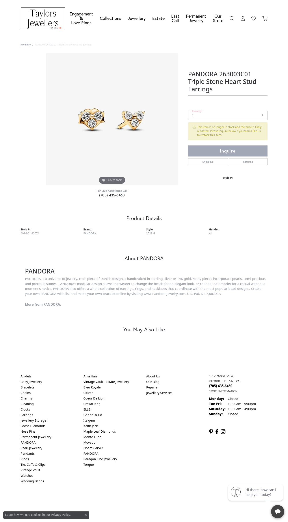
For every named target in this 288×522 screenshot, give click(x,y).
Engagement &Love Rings (81, 18)
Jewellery (137, 18)
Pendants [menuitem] (28, 453)
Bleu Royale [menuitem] (92, 387)
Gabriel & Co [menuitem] (93, 415)
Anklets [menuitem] (26, 376)
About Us (153, 376)
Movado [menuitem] (89, 442)
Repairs (152, 387)
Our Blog (153, 382)
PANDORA (90, 233)
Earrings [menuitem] (27, 415)
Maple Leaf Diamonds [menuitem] (100, 431)
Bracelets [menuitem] (27, 387)
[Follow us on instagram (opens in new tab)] (223, 431)
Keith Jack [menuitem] (91, 426)
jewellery (26, 44)
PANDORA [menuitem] (28, 442)
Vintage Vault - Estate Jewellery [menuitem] (106, 382)
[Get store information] (223, 391)
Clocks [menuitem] (25, 409)
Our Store (218, 18)
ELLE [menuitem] (87, 409)
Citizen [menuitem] (89, 393)
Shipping (208, 161)
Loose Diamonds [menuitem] (33, 426)
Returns (248, 161)
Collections (110, 18)
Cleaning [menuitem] (27, 404)
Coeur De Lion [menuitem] (94, 398)
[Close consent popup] (85, 515)
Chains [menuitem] (26, 393)
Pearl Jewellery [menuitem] (31, 448)
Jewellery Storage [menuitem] (33, 420)
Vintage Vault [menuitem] (30, 470)
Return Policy (100, 499)
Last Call (175, 18)
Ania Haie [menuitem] (91, 376)
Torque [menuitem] (89, 464)
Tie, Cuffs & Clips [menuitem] (33, 464)
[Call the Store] (220, 386)
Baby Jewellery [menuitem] (31, 382)
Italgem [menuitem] (89, 420)
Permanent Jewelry (196, 18)
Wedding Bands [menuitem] (32, 481)
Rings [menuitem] (25, 459)
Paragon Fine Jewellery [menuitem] (100, 459)
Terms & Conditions (148, 499)
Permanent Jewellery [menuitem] (36, 437)
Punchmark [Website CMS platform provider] (152, 513)
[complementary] (256, 497)
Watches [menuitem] (27, 475)
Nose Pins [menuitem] (28, 431)
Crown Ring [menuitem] (92, 404)
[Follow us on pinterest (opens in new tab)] (211, 431)
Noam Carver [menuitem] (93, 448)
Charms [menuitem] (26, 398)
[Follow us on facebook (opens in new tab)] (217, 431)
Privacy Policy (122, 499)
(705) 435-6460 (112, 195)
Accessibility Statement (181, 499)
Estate (158, 18)
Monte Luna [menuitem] (92, 437)
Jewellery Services (159, 393)
